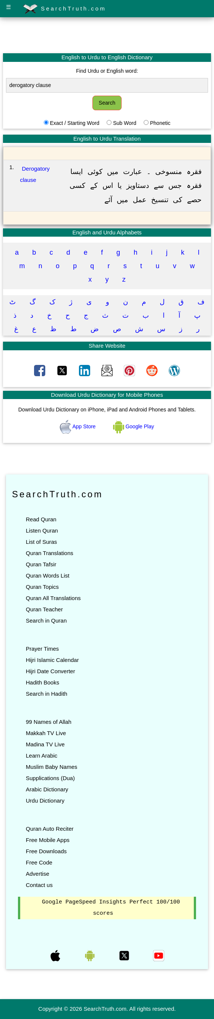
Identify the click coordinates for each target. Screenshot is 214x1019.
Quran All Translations (53, 598)
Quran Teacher (44, 609)
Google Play (133, 426)
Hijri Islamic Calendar (52, 660)
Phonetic (160, 123)
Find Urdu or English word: (107, 71)
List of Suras (41, 542)
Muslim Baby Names (51, 767)
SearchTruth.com (64, 9)
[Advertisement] (107, 35)
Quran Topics (42, 587)
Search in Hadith (46, 693)
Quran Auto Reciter (50, 828)
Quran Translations (49, 553)
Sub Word (124, 123)
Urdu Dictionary (45, 800)
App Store (78, 426)
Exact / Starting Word (74, 123)
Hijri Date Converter (50, 671)
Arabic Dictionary (47, 789)
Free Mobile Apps (48, 840)
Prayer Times (42, 648)
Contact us (39, 885)
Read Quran (41, 519)
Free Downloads (46, 851)
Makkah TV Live (46, 733)
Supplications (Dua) (50, 778)
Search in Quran (46, 620)
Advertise (37, 873)
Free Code (39, 862)
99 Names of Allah (48, 722)
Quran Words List (47, 575)
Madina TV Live (45, 744)
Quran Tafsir (41, 564)
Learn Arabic (41, 755)
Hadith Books (42, 682)
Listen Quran (42, 530)
